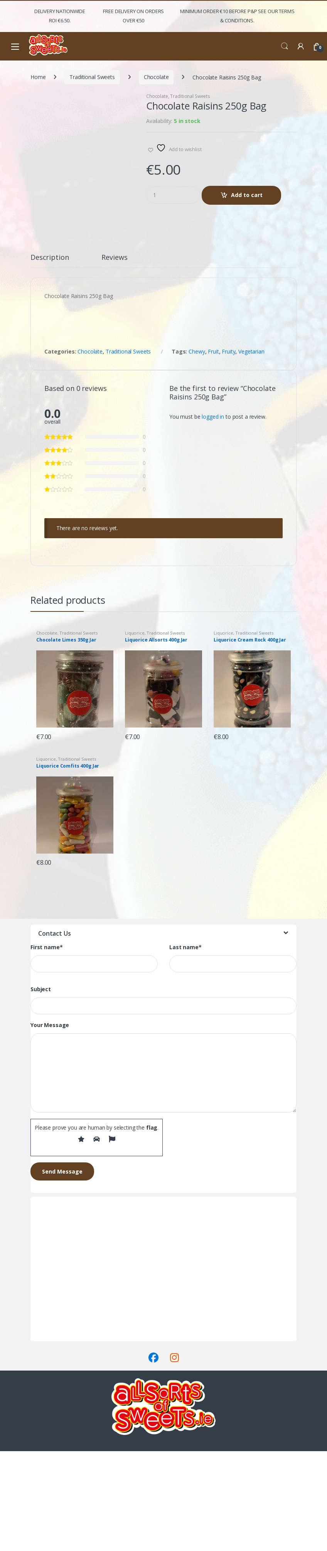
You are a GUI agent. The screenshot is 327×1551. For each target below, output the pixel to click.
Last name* (185, 1047)
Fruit (213, 451)
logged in (213, 516)
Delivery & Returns (53, 1427)
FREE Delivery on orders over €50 (133, 16)
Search (284, 46)
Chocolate (156, 77)
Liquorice (135, 733)
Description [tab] (49, 357)
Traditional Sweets (92, 77)
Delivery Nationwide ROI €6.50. (59, 16)
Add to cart (247, 195)
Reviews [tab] (114, 357)
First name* (46, 1047)
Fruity (228, 451)
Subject (40, 1089)
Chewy (197, 451)
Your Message (49, 1125)
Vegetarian (251, 451)
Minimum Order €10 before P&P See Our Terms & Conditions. (237, 16)
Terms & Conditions (54, 1436)
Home (38, 77)
